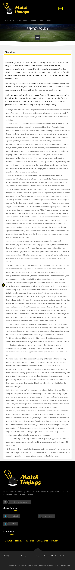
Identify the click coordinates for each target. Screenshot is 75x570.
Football (25, 20)
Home (5, 20)
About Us (13, 565)
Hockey (41, 20)
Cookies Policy (66, 565)
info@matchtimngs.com (20, 502)
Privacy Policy (52, 565)
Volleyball (48, 20)
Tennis (19, 20)
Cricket (12, 20)
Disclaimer (22, 565)
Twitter (13, 524)
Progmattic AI (59, 556)
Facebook (14, 516)
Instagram (48, 516)
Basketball (33, 20)
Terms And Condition (37, 565)
